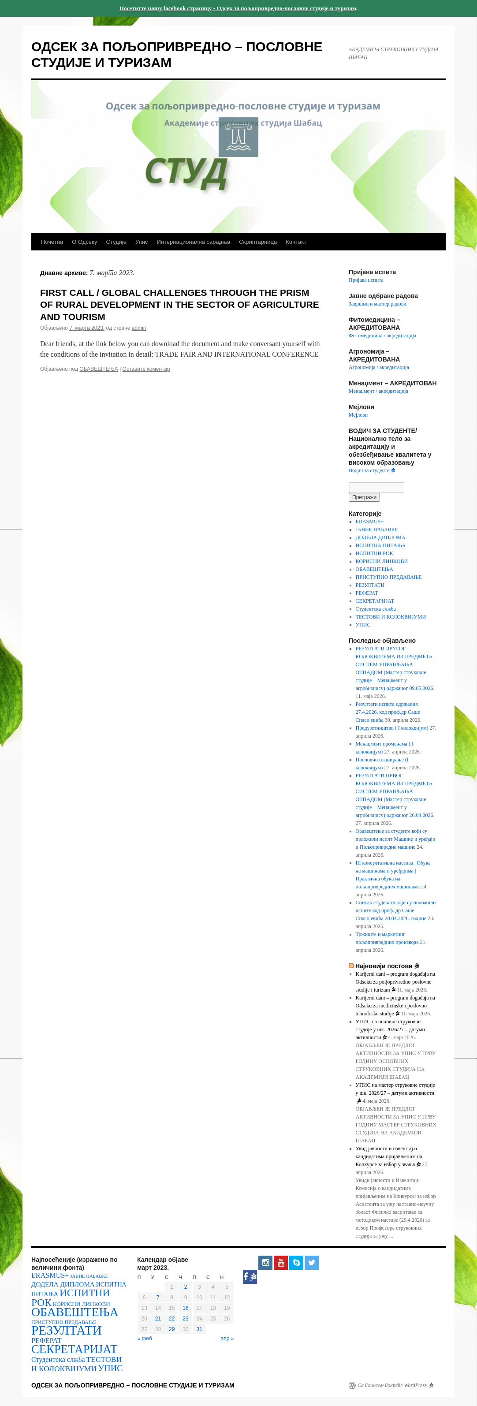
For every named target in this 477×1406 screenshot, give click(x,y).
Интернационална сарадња (193, 242)
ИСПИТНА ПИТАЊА (381, 545)
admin (139, 328)
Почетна (52, 242)
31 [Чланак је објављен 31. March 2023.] (199, 1329)
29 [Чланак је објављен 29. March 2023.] (172, 1329)
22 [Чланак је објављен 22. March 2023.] (172, 1319)
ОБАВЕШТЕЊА (98, 369)
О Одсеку (84, 242)
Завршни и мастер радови (377, 304)
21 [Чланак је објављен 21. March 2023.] (158, 1319)
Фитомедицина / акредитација (382, 335)
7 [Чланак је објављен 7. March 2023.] (158, 1297)
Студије (116, 242)
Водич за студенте (372, 470)
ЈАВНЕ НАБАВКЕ (377, 529)
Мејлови (358, 415)
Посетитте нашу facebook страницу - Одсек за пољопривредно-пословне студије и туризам (237, 8)
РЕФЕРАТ (367, 593)
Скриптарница (258, 242)
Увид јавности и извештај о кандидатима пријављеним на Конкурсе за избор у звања (389, 1156)
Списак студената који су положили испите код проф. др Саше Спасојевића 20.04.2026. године (396, 910)
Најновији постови (387, 966)
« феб (145, 1338)
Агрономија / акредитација (379, 367)
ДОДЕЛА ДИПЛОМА (381, 537)
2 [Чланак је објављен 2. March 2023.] (185, 1287)
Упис (141, 242)
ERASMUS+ (370, 521)
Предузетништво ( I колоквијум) (392, 728)
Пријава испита (366, 280)
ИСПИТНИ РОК (374, 553)
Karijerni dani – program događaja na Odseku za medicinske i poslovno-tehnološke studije (395, 1006)
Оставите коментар (146, 369)
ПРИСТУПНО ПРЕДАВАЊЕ (389, 577)
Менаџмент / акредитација (378, 391)
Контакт (296, 242)
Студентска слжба (376, 609)
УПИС (363, 625)
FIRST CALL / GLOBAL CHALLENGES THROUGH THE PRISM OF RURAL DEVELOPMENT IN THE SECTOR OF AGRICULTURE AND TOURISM (179, 304)
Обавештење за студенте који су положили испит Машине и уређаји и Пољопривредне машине (396, 839)
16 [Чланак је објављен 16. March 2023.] (185, 1308)
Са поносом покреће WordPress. (395, 1385)
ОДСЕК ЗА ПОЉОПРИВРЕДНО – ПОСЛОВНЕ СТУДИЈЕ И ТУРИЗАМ (133, 1385)
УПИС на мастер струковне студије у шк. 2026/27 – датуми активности (395, 1093)
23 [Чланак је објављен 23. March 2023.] (185, 1319)
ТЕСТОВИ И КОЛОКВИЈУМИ (391, 617)
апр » (227, 1338)
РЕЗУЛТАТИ (370, 585)
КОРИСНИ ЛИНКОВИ (382, 561)
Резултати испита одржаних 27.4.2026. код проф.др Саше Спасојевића (388, 712)
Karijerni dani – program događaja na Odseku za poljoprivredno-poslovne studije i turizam (395, 982)
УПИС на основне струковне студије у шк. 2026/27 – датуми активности (390, 1029)
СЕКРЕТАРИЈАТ (375, 601)
